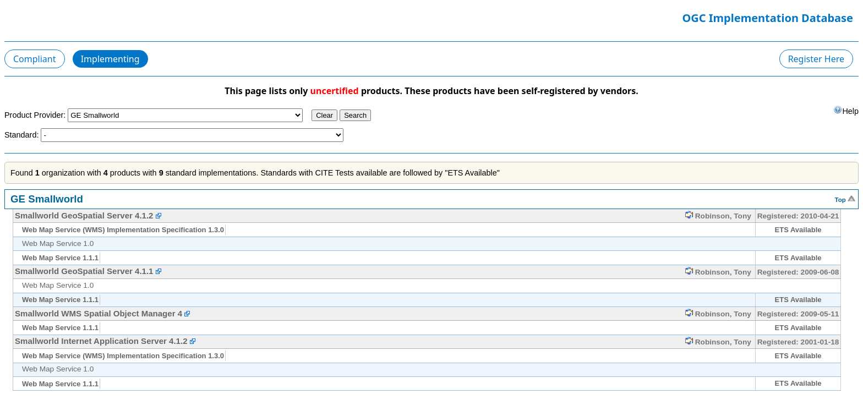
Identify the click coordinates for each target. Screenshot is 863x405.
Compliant (34, 59)
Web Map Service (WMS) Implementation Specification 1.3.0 (123, 230)
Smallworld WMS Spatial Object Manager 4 (98, 313)
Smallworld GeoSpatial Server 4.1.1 (84, 271)
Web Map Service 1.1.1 (60, 258)
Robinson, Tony (718, 216)
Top (845, 198)
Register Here (816, 59)
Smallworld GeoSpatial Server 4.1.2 (84, 215)
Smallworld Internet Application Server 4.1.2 (101, 341)
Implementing (110, 59)
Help (846, 110)
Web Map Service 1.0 (58, 243)
